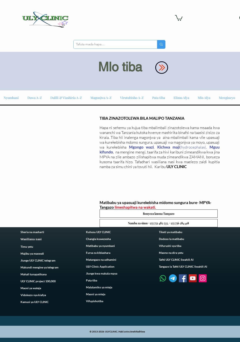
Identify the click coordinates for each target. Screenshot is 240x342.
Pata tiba (91, 280)
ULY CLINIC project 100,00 (37, 281)
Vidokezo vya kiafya (33, 295)
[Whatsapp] (163, 278)
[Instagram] (203, 278)
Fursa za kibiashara (98, 252)
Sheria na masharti (32, 232)
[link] (178, 17)
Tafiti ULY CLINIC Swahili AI (176, 259)
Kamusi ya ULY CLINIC (35, 302)
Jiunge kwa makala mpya (101, 273)
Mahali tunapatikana (34, 274)
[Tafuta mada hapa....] (112, 44)
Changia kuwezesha (98, 239)
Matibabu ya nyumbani (100, 246)
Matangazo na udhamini (101, 259)
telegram (53, 267)
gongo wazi (143, 147)
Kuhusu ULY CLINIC (98, 232)
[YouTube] (193, 278)
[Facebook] (183, 278)
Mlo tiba (120, 67)
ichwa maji (170, 147)
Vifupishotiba (94, 301)
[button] (159, 214)
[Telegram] (173, 278)
